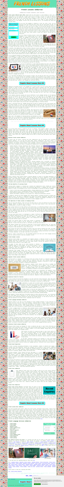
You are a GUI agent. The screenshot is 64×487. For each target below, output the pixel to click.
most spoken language (22, 190)
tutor (50, 23)
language (21, 36)
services (21, 446)
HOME (41, 7)
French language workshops (38, 301)
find (11, 408)
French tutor (22, 381)
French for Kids (31, 466)
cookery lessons (50, 440)
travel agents (45, 444)
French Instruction (44, 462)
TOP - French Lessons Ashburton (15, 471)
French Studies (19, 463)
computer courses (24, 445)
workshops (32, 308)
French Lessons (11, 465)
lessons (37, 440)
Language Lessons (29, 464)
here (41, 418)
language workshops (26, 317)
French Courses (21, 464)
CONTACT (49, 7)
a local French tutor (16, 134)
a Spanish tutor (31, 444)
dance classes (18, 444)
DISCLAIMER (53, 7)
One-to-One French (46, 463)
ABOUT (46, 7)
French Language (47, 466)
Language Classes (15, 462)
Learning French (39, 466)
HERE (43, 445)
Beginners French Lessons (25, 462)
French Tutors (52, 462)
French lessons (18, 128)
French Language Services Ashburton (19, 421)
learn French (47, 331)
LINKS (43, 7)
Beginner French (45, 464)
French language (26, 415)
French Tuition (11, 463)
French (25, 370)
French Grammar (33, 465)
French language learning (50, 233)
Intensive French (40, 465)
